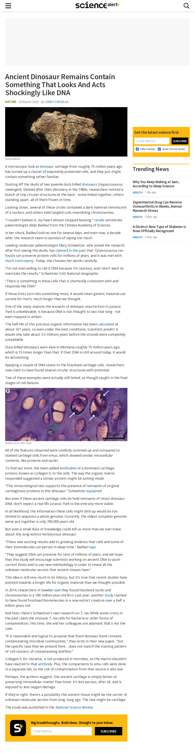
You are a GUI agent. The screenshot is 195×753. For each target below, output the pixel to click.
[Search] (186, 5)
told (62, 273)
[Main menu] (8, 5)
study (109, 595)
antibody (45, 664)
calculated (106, 324)
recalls (99, 220)
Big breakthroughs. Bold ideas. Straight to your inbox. (72, 723)
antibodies (68, 468)
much (9, 260)
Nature (11, 102)
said (57, 590)
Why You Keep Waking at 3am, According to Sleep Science (156, 184)
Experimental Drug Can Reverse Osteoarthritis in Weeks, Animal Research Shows (157, 206)
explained (93, 491)
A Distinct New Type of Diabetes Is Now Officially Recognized (159, 229)
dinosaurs (89, 184)
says (92, 547)
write (81, 641)
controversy (24, 260)
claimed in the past (71, 250)
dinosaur (47, 166)
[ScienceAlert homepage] (97, 5)
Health (137, 192)
